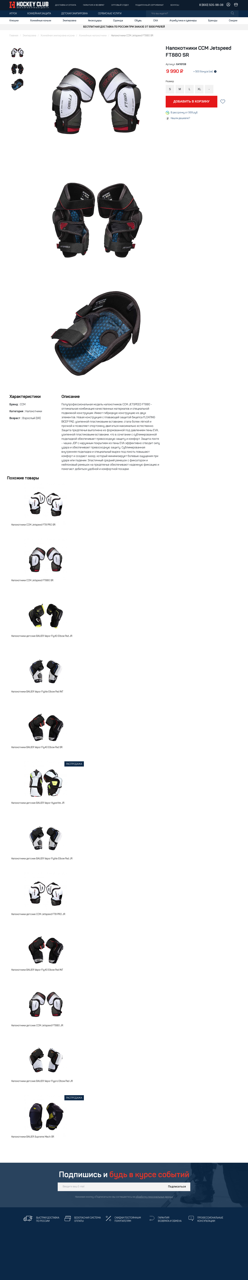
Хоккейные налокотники (93, 35)
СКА (155, 20)
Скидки (233, 20)
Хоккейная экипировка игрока (58, 35)
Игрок (13, 13)
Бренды (212, 20)
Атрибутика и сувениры (183, 20)
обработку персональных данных (154, 1197)
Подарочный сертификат (149, 5)
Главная (13, 35)
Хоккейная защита (39, 13)
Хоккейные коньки (40, 20)
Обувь (138, 20)
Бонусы (174, 5)
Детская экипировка (74, 13)
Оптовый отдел (120, 5)
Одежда (118, 20)
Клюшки (14, 20)
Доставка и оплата (65, 5)
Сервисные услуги (109, 13)
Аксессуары (95, 20)
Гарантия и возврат (93, 5)
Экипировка (69, 20)
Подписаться (177, 1186)
